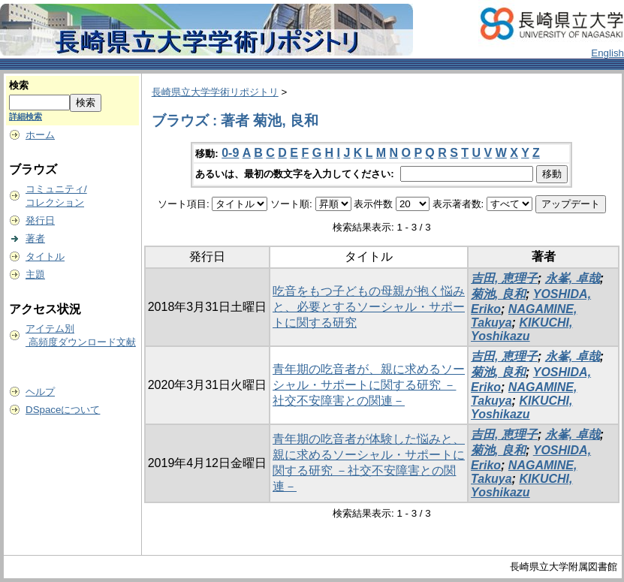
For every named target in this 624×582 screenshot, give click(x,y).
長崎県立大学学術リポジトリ (215, 92)
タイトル (45, 256)
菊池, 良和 (498, 294)
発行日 (40, 220)
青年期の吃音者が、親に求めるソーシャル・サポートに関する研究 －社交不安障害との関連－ (369, 385)
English (607, 53)
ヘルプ (40, 391)
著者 (35, 238)
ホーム (40, 134)
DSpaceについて (63, 409)
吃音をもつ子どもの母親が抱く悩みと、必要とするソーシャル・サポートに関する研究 (369, 307)
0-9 (230, 152)
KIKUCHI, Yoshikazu (521, 329)
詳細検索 (25, 116)
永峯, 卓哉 (572, 278)
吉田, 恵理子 (504, 278)
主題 (35, 274)
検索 (19, 85)
